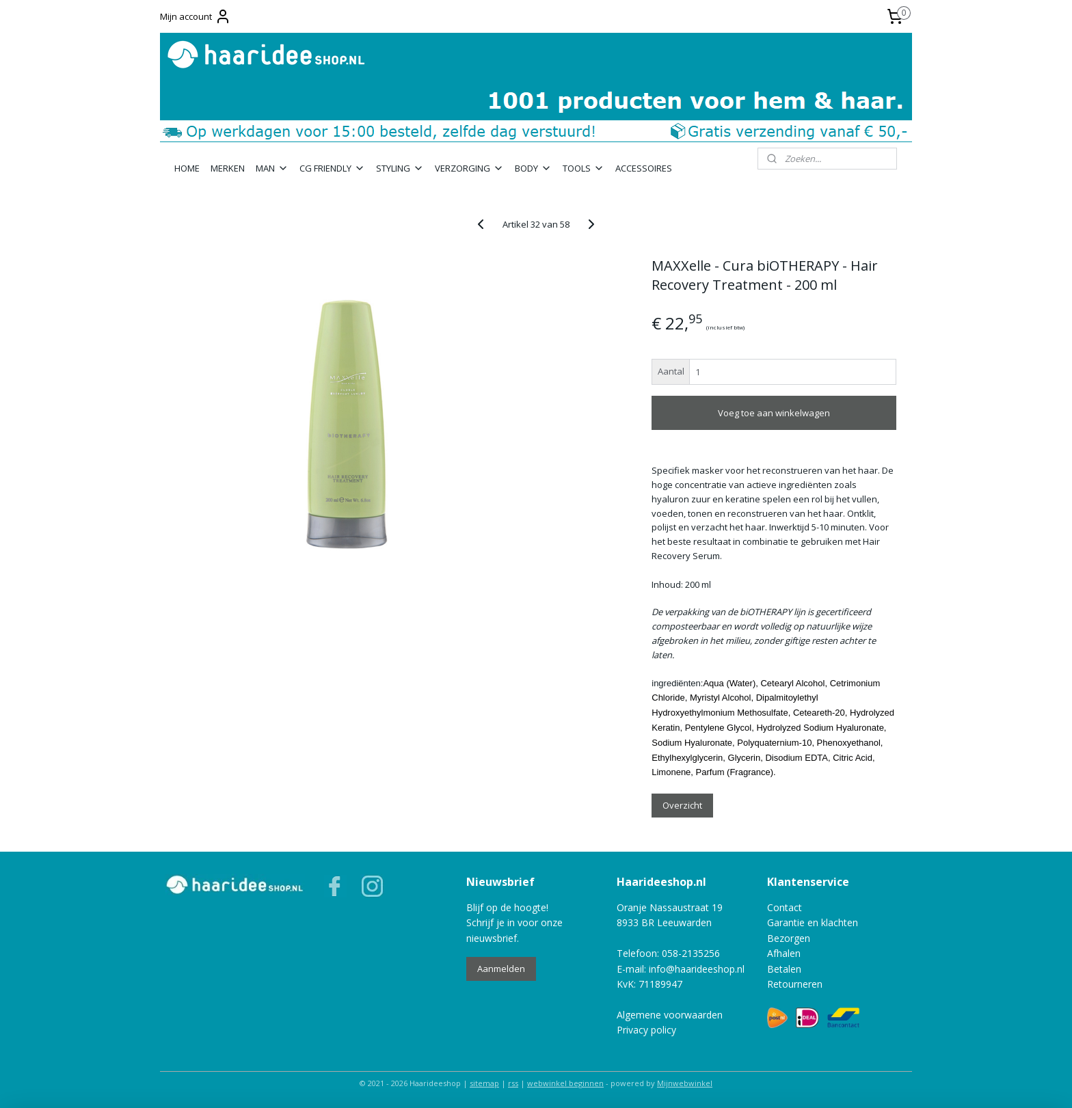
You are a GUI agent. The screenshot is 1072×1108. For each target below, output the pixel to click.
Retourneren (794, 983)
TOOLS (583, 168)
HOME (187, 168)
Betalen (784, 968)
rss (513, 1083)
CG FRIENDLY (332, 168)
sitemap (484, 1083)
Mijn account (195, 16)
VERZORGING (469, 168)
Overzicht (682, 805)
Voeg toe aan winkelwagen (774, 413)
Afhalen (784, 953)
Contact (784, 907)
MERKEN (228, 168)
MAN (272, 168)
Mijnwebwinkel (684, 1083)
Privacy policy (646, 1029)
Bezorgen (788, 938)
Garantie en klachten (812, 922)
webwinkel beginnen (565, 1083)
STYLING (400, 168)
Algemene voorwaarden (670, 1014)
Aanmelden (501, 968)
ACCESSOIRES (643, 168)
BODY (533, 168)
